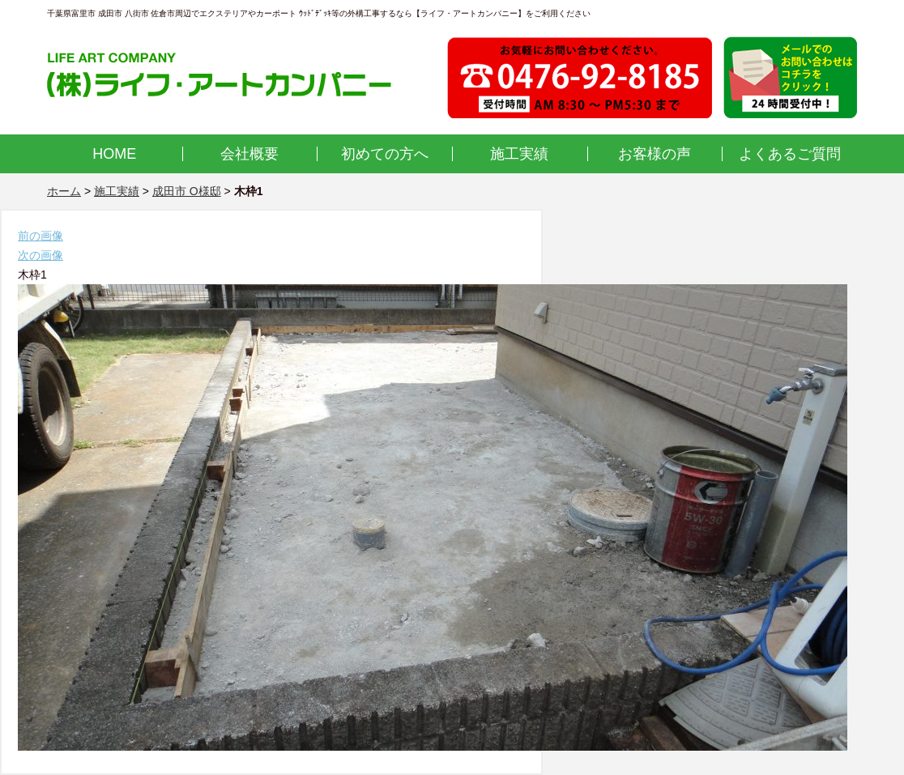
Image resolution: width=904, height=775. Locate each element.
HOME (114, 154)
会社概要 (249, 154)
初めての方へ (385, 154)
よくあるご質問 (790, 154)
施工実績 (519, 154)
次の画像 (40, 255)
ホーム (64, 191)
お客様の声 (654, 154)
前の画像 (40, 235)
